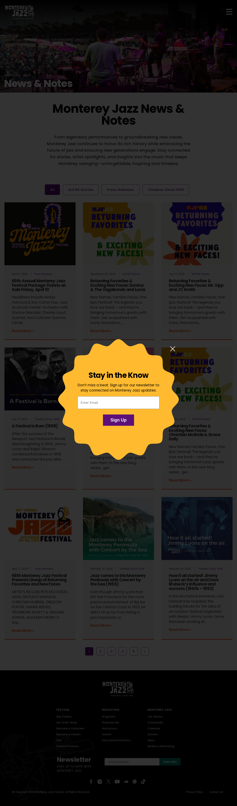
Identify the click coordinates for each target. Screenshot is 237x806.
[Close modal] (172, 349)
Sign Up (119, 420)
